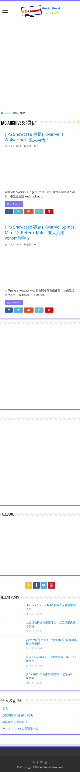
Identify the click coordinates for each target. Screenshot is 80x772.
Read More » (14, 204)
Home (5, 113)
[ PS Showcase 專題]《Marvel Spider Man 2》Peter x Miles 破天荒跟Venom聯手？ (39, 232)
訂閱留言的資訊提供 (15, 721)
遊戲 (29, 146)
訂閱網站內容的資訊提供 (18, 715)
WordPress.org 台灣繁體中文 (20, 728)
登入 (5, 708)
